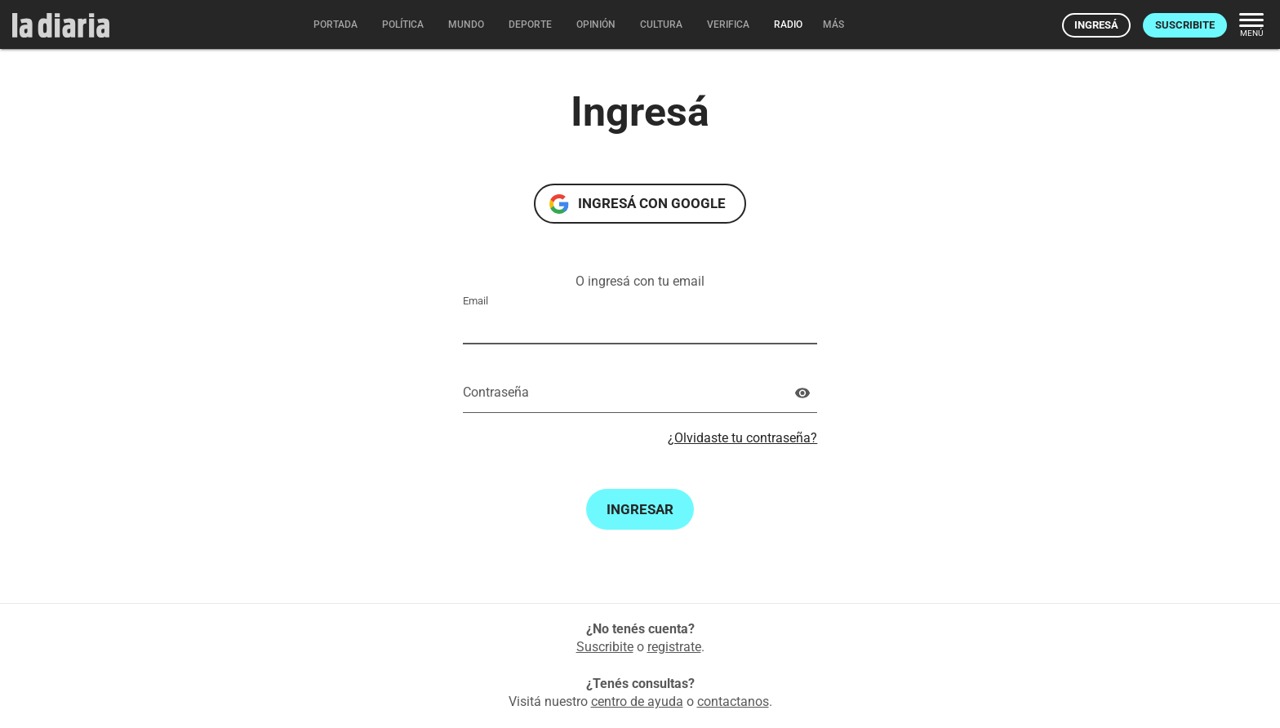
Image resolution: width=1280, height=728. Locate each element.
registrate (674, 647)
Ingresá (1096, 25)
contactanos (733, 701)
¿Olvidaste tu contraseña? (742, 438)
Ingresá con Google (652, 203)
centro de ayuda (637, 701)
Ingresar (640, 509)
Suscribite (1185, 25)
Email (475, 301)
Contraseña (496, 392)
